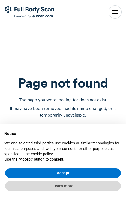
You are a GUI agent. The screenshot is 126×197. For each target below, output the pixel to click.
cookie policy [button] (41, 154)
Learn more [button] (63, 186)
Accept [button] (63, 173)
